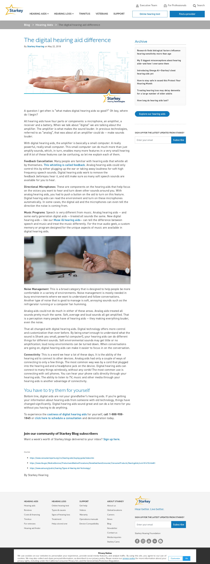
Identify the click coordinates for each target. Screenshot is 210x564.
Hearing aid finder (32, 528)
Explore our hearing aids (152, 114)
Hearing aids (29, 505)
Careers (110, 514)
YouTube (149, 541)
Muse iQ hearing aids (67, 220)
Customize (175, 558)
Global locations (114, 510)
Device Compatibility (89, 523)
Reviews (28, 510)
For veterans (29, 523)
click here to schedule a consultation (58, 418)
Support (119, 13)
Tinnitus (84, 13)
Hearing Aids (44, 24)
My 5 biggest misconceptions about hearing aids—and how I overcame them (159, 62)
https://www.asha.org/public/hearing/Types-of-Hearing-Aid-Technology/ (60, 468)
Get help (83, 505)
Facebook (137, 541)
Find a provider (187, 14)
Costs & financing (32, 514)
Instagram (143, 541)
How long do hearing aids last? (152, 100)
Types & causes (59, 510)
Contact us (112, 533)
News (109, 519)
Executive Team (146, 5)
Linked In (154, 541)
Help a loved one (59, 523)
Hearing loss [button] (62, 13)
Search (199, 5)
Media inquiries (114, 537)
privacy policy (129, 558)
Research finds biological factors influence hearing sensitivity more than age (158, 52)
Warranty (83, 514)
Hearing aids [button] (38, 13)
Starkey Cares (113, 542)
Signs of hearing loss (61, 514)
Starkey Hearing (35, 46)
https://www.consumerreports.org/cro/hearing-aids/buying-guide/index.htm (62, 458)
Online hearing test (150, 14)
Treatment (56, 519)
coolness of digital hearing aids (67, 414)
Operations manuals (88, 519)
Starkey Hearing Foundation (147, 533)
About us (111, 505)
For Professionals (175, 5)
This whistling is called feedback (64, 165)
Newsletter (112, 528)
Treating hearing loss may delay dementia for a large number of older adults (158, 92)
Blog (27, 24)
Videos (82, 510)
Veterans (102, 13)
